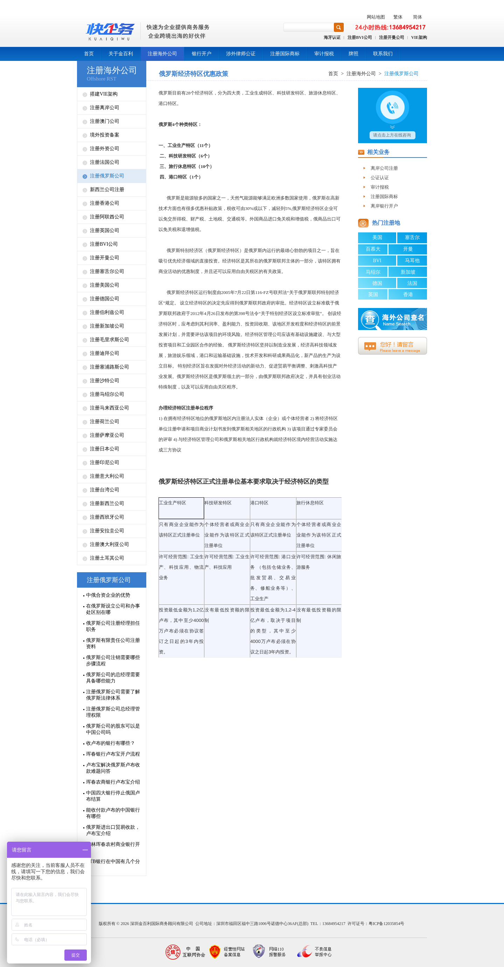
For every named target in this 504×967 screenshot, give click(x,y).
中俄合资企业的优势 (108, 595)
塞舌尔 (412, 237)
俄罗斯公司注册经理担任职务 (113, 626)
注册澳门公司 (104, 121)
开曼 (408, 249)
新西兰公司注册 (107, 189)
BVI (377, 260)
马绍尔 (373, 272)
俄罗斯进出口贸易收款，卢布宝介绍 (113, 830)
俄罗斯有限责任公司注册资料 (113, 643)
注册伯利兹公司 (107, 312)
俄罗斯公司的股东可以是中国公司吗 (113, 729)
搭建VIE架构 (104, 94)
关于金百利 (120, 53)
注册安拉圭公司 (107, 530)
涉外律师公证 (240, 53)
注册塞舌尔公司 (107, 271)
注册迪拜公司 (104, 353)
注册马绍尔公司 (107, 394)
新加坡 (408, 272)
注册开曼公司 (391, 37)
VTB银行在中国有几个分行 (113, 864)
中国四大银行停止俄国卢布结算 (113, 796)
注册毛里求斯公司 (109, 339)
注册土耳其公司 (107, 558)
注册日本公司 (104, 448)
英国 (373, 294)
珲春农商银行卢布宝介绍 (113, 782)
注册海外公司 (162, 53)
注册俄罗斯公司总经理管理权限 (113, 712)
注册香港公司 (104, 203)
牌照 (353, 53)
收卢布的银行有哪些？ (110, 743)
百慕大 (373, 249)
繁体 (397, 17)
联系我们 (383, 53)
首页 (89, 53)
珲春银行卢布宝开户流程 (113, 754)
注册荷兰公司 (104, 421)
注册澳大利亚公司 (109, 544)
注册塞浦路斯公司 (109, 367)
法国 (412, 283)
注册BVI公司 (360, 37)
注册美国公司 (104, 285)
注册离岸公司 (104, 107)
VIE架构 (419, 37)
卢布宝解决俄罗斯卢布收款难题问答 (113, 768)
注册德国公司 (104, 298)
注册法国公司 (104, 162)
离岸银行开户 (384, 206)
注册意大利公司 (107, 476)
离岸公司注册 (384, 168)
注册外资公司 (104, 148)
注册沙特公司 (104, 380)
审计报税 (324, 53)
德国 (377, 283)
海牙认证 (332, 37)
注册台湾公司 (104, 489)
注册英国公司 (104, 230)
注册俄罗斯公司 (107, 175)
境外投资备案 (104, 135)
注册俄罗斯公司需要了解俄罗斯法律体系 (113, 695)
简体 (417, 17)
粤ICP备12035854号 (387, 923)
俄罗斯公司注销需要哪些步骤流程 (113, 660)
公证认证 (380, 177)
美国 (377, 237)
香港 (408, 294)
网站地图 (376, 17)
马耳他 (412, 260)
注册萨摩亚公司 (107, 435)
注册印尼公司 (104, 462)
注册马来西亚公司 (109, 408)
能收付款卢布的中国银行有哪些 (113, 813)
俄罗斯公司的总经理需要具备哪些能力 (113, 678)
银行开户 (201, 53)
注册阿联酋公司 (107, 216)
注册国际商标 (285, 53)
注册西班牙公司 (107, 517)
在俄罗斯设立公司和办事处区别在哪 (113, 609)
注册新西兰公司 (107, 503)
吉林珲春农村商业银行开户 (113, 847)
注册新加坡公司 (107, 326)
